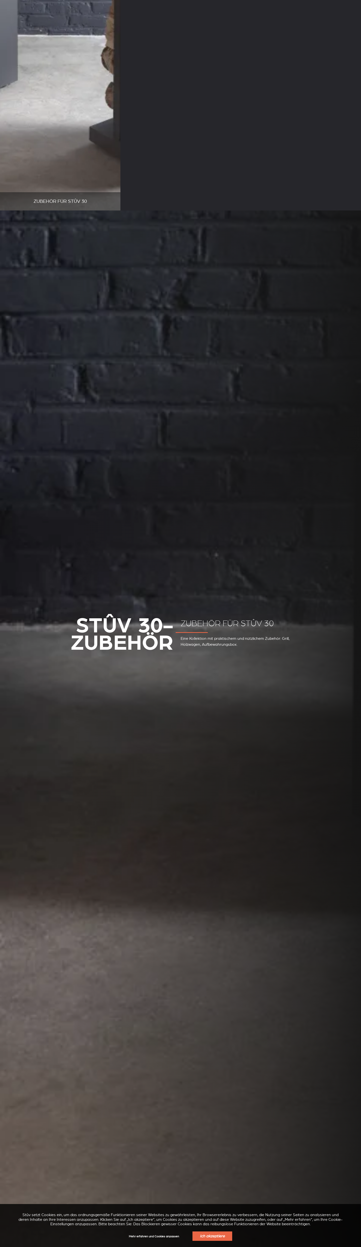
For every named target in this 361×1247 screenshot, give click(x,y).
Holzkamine (52, 19)
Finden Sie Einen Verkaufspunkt (279, 20)
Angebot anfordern (332, 20)
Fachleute (113, 4)
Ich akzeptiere (212, 1236)
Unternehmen (52, 4)
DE (293, 4)
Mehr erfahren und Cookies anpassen (154, 1236)
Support (84, 4)
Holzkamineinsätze (139, 19)
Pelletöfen (93, 19)
